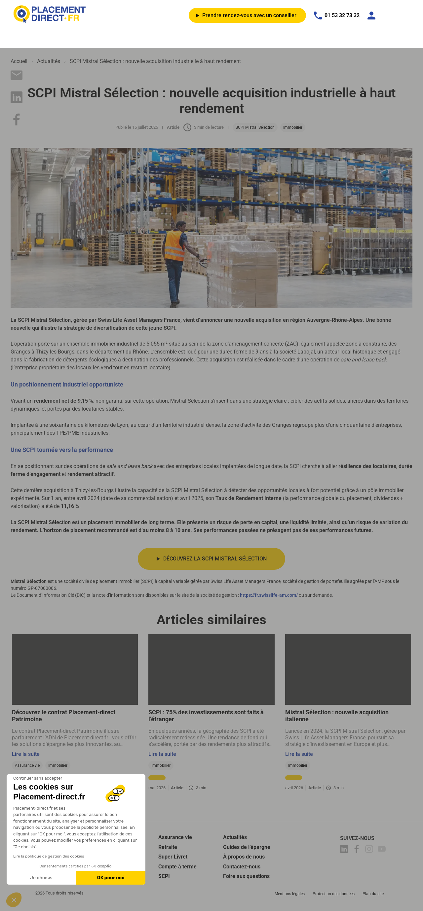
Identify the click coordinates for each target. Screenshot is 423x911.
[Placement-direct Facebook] (358, 851)
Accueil (19, 61)
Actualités (48, 61)
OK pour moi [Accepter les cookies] (111, 878)
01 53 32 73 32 (337, 15)
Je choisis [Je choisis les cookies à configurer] (41, 878)
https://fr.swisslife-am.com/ (269, 595)
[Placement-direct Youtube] (383, 851)
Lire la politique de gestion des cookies (48, 856)
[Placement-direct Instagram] (370, 851)
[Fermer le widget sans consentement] (37, 778)
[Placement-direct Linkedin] (345, 851)
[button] (14, 900)
